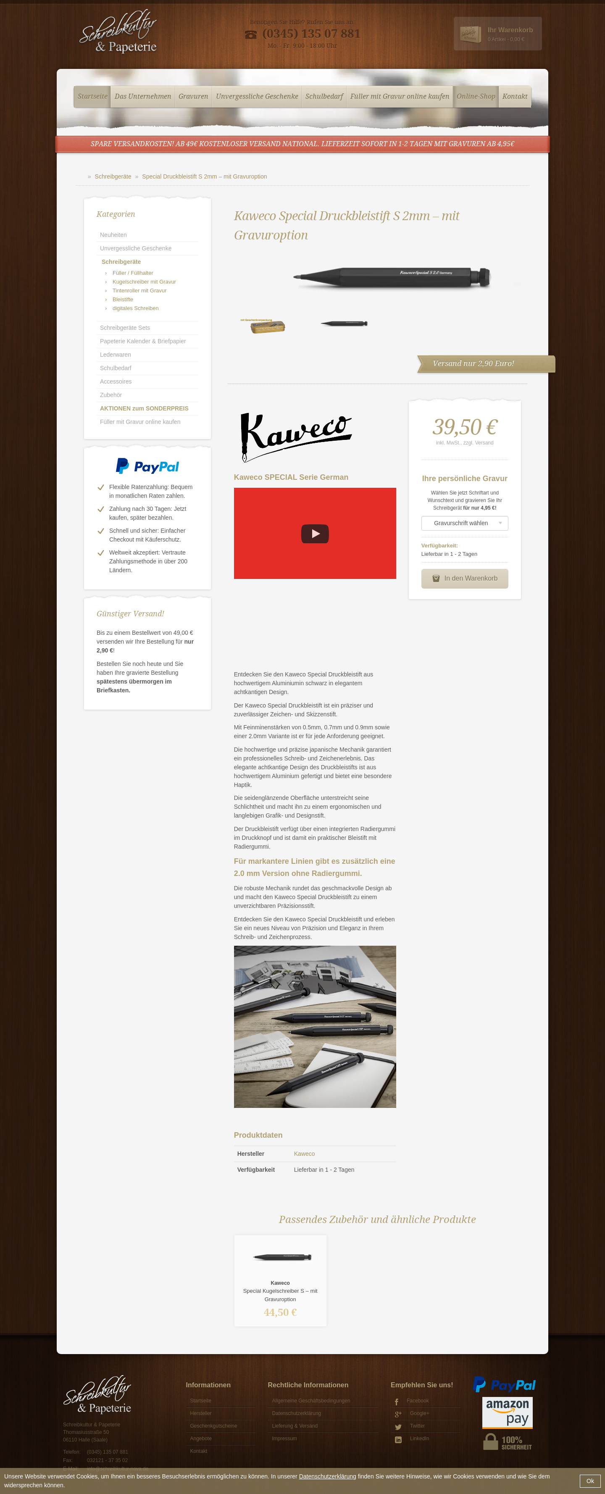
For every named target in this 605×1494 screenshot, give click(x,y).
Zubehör (111, 395)
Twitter (410, 1427)
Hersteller (201, 1413)
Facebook (412, 1402)
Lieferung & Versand (295, 1426)
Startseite (93, 96)
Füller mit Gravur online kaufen (400, 96)
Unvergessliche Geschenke (257, 96)
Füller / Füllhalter (129, 272)
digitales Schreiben (132, 308)
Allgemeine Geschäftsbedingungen (311, 1401)
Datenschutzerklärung (327, 1476)
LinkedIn (412, 1440)
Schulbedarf (324, 96)
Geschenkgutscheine (213, 1426)
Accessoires (116, 381)
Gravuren (193, 96)
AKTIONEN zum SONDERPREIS (144, 408)
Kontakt (515, 96)
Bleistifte (119, 299)
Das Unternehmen (143, 96)
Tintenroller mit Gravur (136, 290)
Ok (590, 1481)
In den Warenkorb (464, 578)
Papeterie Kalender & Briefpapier (143, 341)
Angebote (201, 1438)
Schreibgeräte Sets (125, 327)
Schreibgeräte (113, 176)
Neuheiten (113, 234)
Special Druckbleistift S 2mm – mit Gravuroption (204, 176)
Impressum (284, 1438)
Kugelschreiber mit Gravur (140, 281)
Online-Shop (476, 96)
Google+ (412, 1414)
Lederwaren (115, 354)
